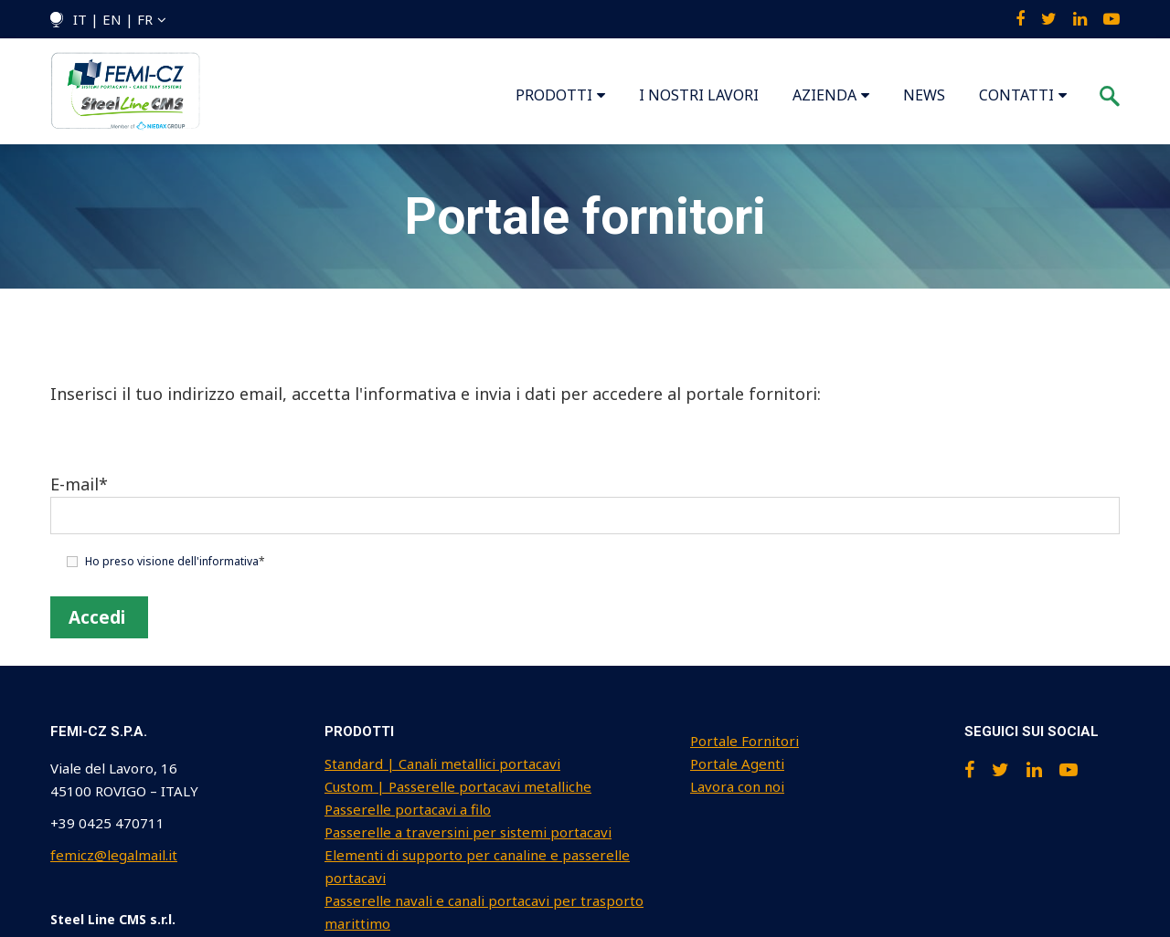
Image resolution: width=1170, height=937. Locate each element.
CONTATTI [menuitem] (1016, 95)
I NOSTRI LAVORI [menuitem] (699, 95)
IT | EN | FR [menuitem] (113, 19)
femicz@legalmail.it (113, 855)
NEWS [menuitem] (924, 95)
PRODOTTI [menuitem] (554, 95)
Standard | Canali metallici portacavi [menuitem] (442, 763)
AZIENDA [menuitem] (824, 95)
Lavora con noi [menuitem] (737, 786)
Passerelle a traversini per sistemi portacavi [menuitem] (468, 832)
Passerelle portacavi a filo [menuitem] (407, 809)
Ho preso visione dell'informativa (172, 561)
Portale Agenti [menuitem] (737, 763)
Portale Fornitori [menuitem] (744, 741)
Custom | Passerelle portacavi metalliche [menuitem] (457, 786)
